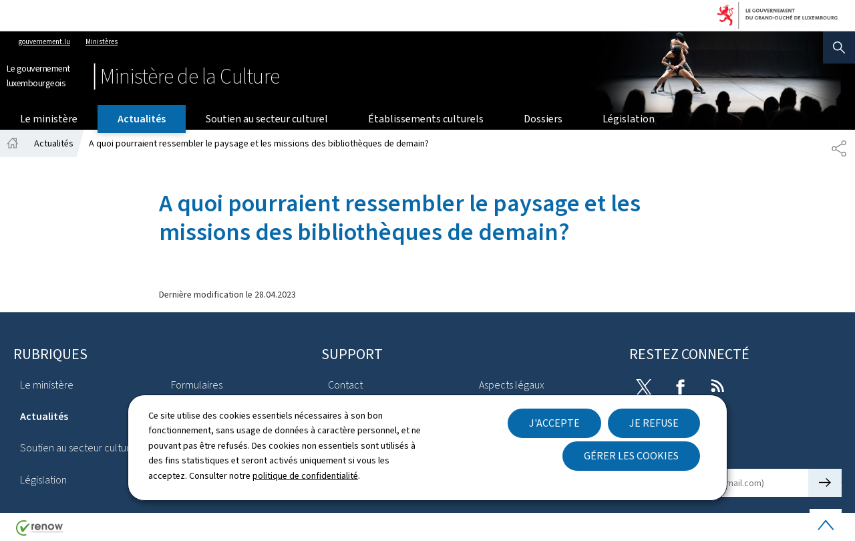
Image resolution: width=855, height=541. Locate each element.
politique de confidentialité (305, 475)
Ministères (102, 42)
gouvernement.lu (44, 42)
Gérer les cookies (631, 456)
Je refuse (654, 423)
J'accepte (554, 423)
